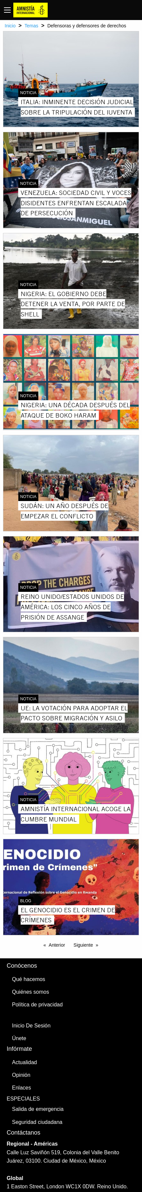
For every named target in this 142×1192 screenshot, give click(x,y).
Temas (31, 25)
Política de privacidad (37, 1004)
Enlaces (21, 1088)
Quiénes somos (30, 992)
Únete (19, 1038)
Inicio (10, 25)
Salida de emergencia (38, 1109)
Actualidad (24, 1062)
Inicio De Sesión (31, 1025)
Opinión (21, 1075)
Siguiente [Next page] (83, 945)
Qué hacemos (28, 979)
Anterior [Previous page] (57, 945)
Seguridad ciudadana (37, 1122)
